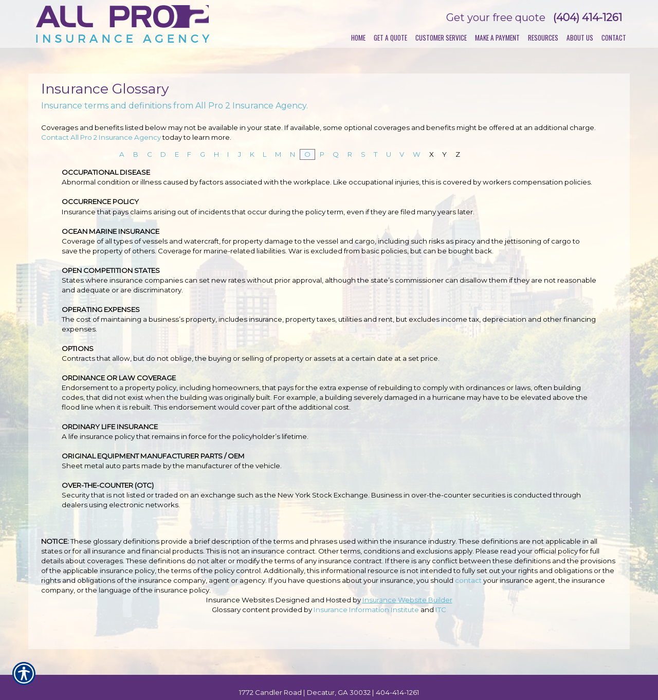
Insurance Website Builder (407, 600)
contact (468, 580)
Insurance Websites (240, 600)
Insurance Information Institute (366, 609)
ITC (440, 609)
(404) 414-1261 (587, 17)
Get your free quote (495, 17)
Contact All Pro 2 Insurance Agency (101, 137)
